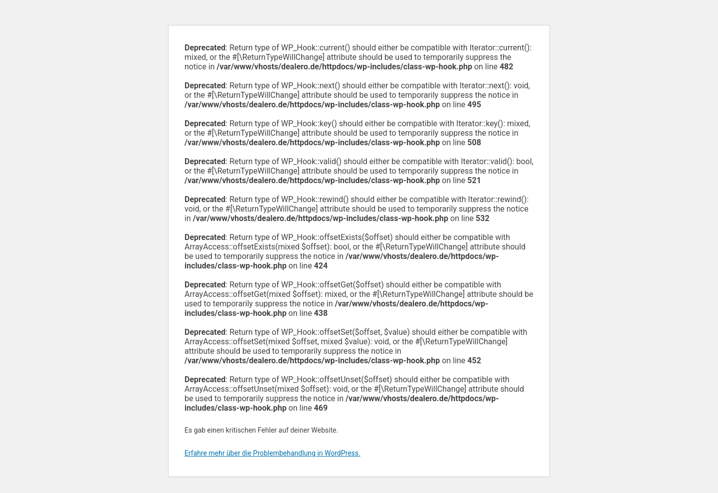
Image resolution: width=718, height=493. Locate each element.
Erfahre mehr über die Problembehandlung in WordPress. (272, 453)
